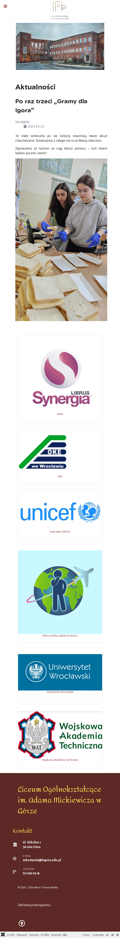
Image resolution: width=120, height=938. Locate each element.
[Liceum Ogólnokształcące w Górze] (60, 9)
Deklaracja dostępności (34, 905)
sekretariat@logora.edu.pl (42, 860)
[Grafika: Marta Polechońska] (60, 46)
